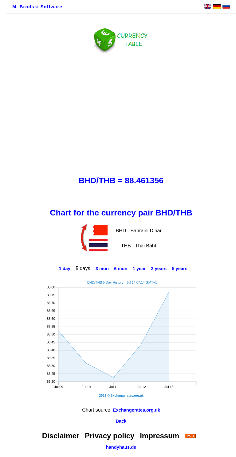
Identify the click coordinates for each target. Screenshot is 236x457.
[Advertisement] (121, 113)
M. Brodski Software (37, 6)
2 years (159, 268)
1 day (64, 268)
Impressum (159, 436)
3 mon (102, 268)
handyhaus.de (121, 447)
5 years (179, 268)
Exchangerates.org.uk (136, 410)
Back (121, 421)
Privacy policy (109, 436)
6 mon (120, 268)
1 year (139, 268)
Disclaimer (60, 436)
